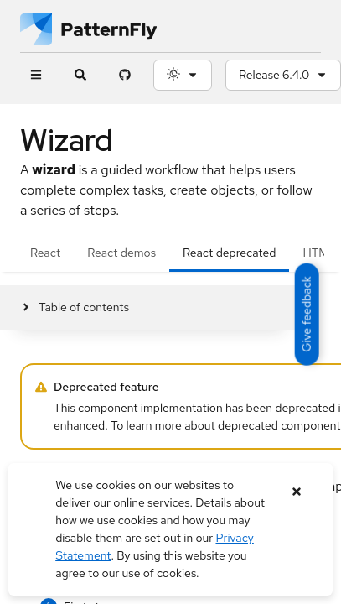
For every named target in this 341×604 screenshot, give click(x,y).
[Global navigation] (35, 75)
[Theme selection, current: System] (182, 75)
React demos (121, 252)
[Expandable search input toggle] (80, 75)
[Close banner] (297, 492)
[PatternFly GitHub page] (124, 75)
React (45, 252)
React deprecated (229, 252)
